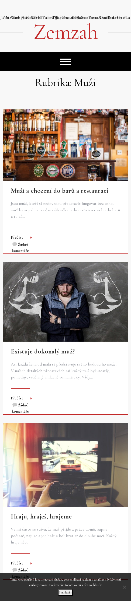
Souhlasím (65, 592)
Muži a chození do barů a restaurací (59, 191)
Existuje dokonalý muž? (43, 351)
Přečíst (17, 237)
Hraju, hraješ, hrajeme (41, 516)
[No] (124, 587)
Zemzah (65, 32)
